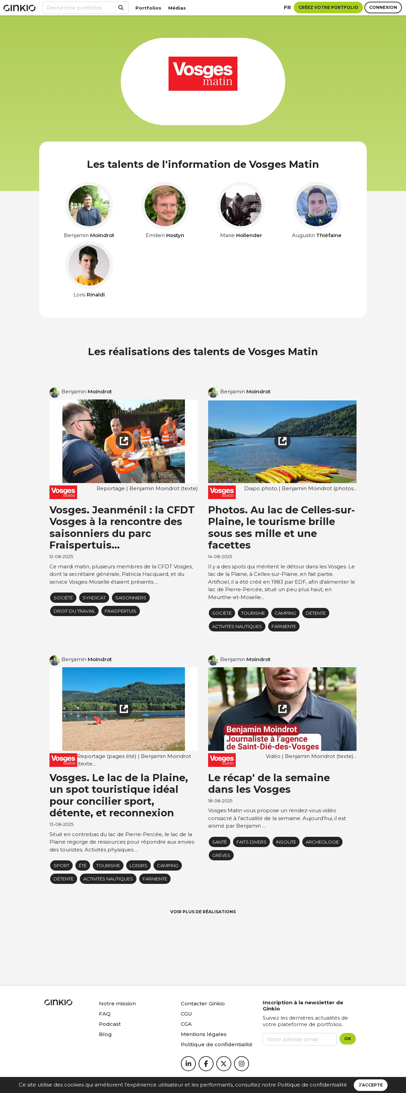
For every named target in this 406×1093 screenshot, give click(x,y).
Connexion (383, 7)
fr (287, 7)
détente (316, 613)
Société (63, 597)
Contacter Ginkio (203, 1003)
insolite (286, 842)
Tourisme (253, 613)
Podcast (110, 1024)
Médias (177, 8)
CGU (186, 1013)
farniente (284, 626)
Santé (219, 842)
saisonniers (130, 597)
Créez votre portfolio (328, 7)
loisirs (138, 865)
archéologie (322, 842)
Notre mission (117, 1003)
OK (347, 1038)
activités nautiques (237, 626)
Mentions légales (204, 1034)
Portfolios (148, 8)
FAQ (105, 1013)
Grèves (221, 855)
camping (285, 613)
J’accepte (371, 1085)
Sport (61, 865)
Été (83, 865)
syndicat (94, 597)
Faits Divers (251, 842)
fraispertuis (120, 611)
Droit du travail (74, 611)
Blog (105, 1034)
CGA (186, 1024)
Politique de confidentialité (312, 1084)
